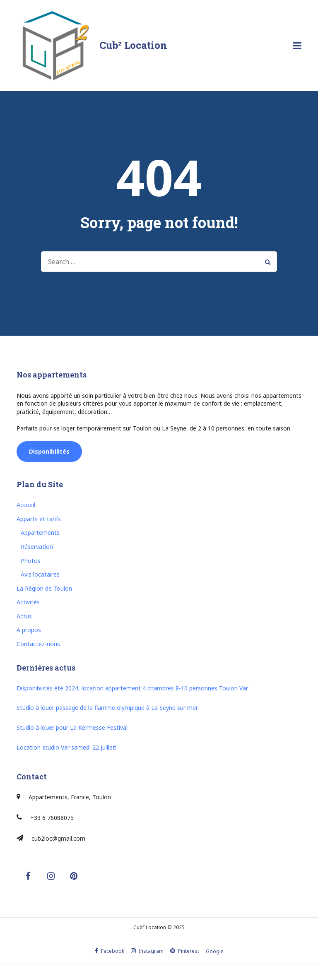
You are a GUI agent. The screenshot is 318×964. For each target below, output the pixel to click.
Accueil (26, 505)
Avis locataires (40, 574)
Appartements (40, 532)
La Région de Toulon (44, 588)
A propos (29, 630)
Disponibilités (49, 451)
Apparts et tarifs (39, 519)
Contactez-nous (38, 644)
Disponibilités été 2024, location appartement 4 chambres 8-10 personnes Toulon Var (132, 688)
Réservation (37, 547)
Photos (31, 561)
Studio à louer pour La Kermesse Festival (72, 727)
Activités (28, 602)
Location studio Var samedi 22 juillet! (66, 747)
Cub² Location (133, 45)
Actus (24, 616)
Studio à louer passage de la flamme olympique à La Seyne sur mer (107, 708)
